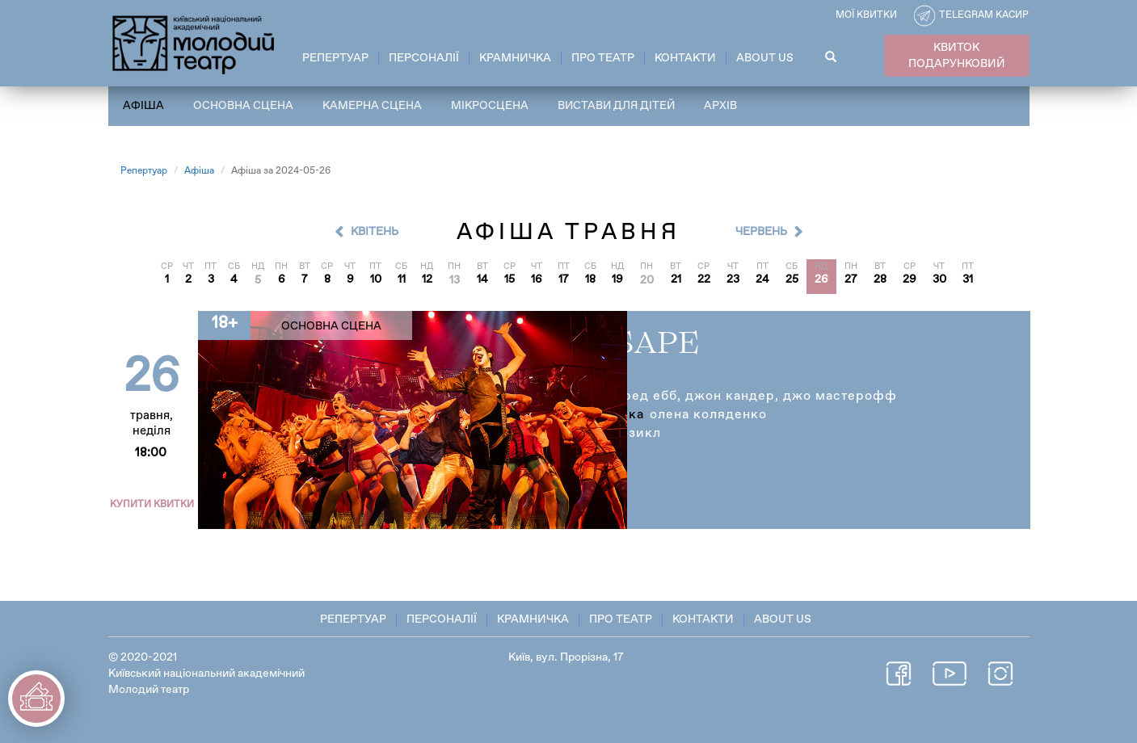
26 (821, 280)
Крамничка (515, 58)
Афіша (143, 105)
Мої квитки (866, 15)
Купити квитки (154, 505)
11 (402, 280)
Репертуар (335, 58)
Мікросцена (489, 105)
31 (967, 280)
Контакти (685, 58)
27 (850, 280)
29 (909, 280)
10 (375, 280)
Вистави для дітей (618, 105)
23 (732, 280)
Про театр (602, 58)
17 (563, 280)
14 (482, 280)
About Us (765, 58)
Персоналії (424, 58)
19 (617, 280)
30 (939, 280)
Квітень (374, 231)
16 (536, 280)
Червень (761, 231)
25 (791, 280)
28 (880, 280)
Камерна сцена (372, 105)
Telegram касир (984, 15)
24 (762, 280)
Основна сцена (243, 105)
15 (509, 280)
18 (590, 280)
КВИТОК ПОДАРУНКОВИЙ (956, 55)
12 (427, 280)
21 (676, 280)
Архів (723, 105)
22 (703, 280)
